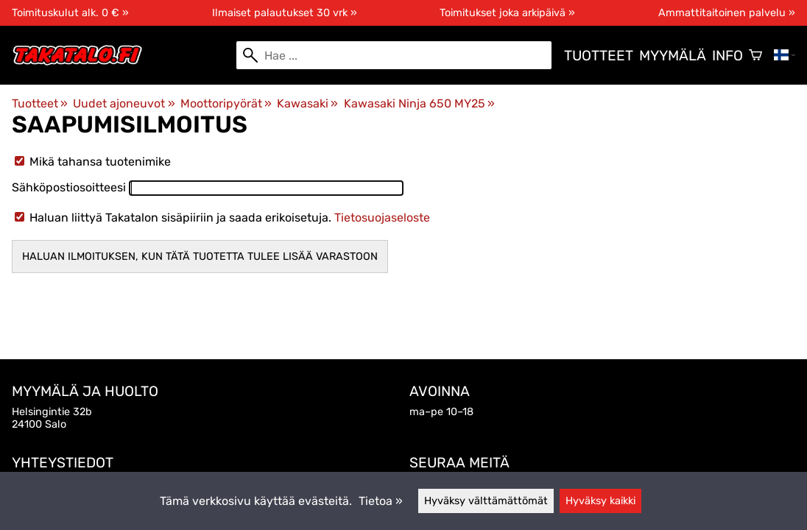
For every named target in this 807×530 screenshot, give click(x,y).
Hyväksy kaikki (600, 501)
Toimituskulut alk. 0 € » (70, 13)
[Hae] (394, 55)
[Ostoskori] (755, 55)
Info (727, 55)
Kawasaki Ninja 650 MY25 (419, 103)
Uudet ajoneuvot (124, 103)
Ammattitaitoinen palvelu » (726, 13)
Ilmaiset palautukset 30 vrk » (284, 13)
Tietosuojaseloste (382, 218)
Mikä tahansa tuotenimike (93, 162)
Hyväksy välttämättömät (486, 501)
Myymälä (672, 55)
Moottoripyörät (226, 103)
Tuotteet (598, 55)
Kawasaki (307, 103)
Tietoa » (381, 501)
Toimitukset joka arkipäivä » (507, 13)
